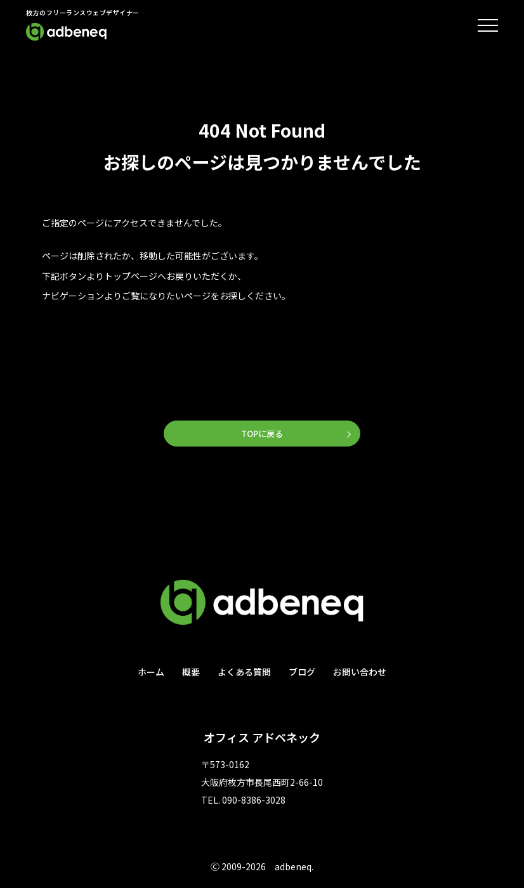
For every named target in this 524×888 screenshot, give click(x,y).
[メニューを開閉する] (488, 25)
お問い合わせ (359, 673)
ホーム (151, 673)
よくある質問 (244, 673)
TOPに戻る (262, 434)
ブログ (302, 673)
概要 (191, 673)
